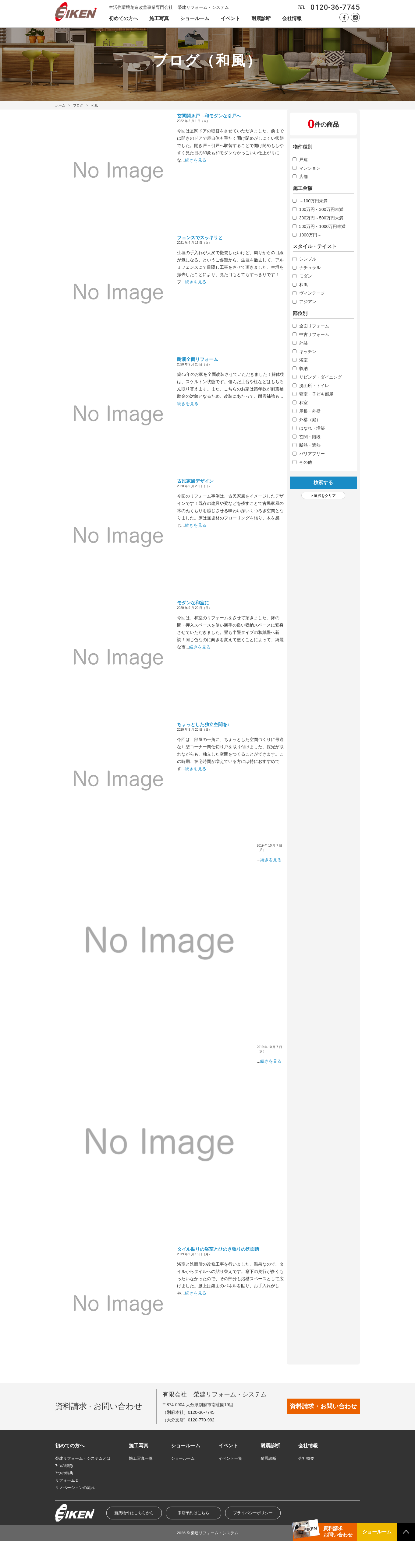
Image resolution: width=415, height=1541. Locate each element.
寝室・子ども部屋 (316, 394)
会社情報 (292, 18)
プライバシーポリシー (253, 1513)
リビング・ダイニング (320, 377)
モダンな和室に (193, 602)
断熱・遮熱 (310, 445)
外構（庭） (310, 420)
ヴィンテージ (312, 293)
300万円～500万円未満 (321, 218)
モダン (305, 276)
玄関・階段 (310, 437)
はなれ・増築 (312, 428)
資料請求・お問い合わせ (323, 1406)
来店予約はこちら (193, 1513)
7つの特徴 (64, 1465)
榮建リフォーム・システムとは (83, 1458)
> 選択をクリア (323, 496)
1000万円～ (310, 235)
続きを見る (195, 160)
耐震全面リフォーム (197, 359)
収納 (303, 368)
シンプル (307, 259)
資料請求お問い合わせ (338, 1531)
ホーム (60, 105)
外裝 (303, 343)
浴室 (303, 360)
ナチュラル (310, 267)
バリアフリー (312, 454)
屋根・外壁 (310, 411)
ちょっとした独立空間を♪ (203, 724)
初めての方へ (123, 18)
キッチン (307, 351)
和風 (303, 284)
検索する (323, 482)
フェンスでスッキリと (200, 237)
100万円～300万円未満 (321, 209)
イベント (230, 18)
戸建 (303, 159)
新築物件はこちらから (134, 1513)
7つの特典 (64, 1473)
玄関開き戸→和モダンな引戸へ (209, 115)
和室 (303, 402)
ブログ (78, 105)
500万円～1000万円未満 (322, 226)
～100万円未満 (313, 201)
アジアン (307, 301)
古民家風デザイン (195, 481)
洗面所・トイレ (314, 385)
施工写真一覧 (141, 1458)
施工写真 (159, 18)
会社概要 (306, 1458)
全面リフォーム (314, 326)
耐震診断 (261, 18)
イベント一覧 (230, 1458)
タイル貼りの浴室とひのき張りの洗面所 (218, 1249)
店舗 (303, 176)
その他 (305, 462)
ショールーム (194, 18)
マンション (310, 168)
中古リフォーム (314, 334)
